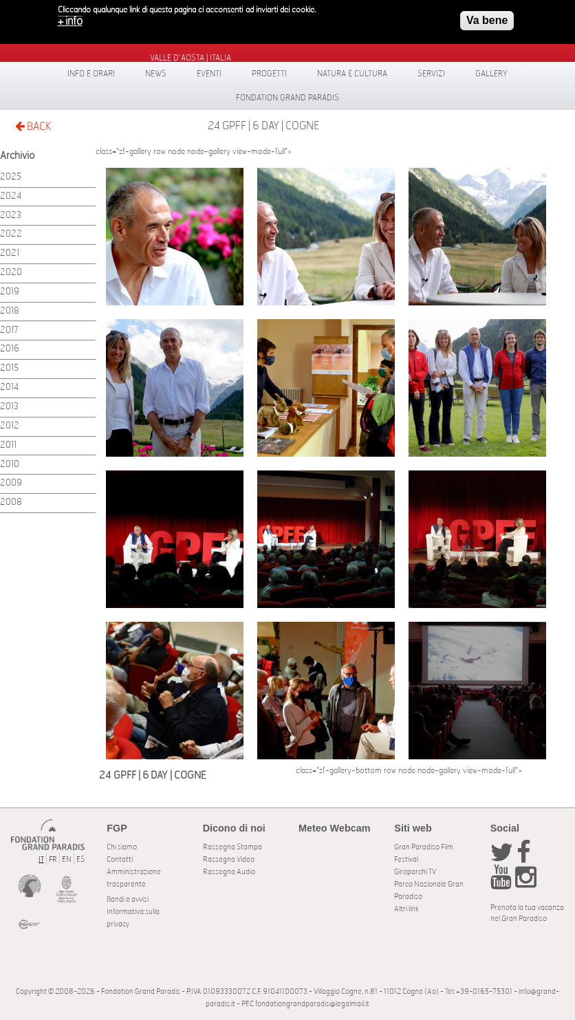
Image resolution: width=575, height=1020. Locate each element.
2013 (9, 406)
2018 (9, 311)
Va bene (487, 17)
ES (80, 859)
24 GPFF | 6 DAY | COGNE (263, 125)
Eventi (209, 73)
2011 (8, 445)
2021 (9, 253)
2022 (11, 234)
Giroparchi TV (415, 872)
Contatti (120, 859)
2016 (9, 349)
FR (53, 859)
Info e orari (91, 73)
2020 (11, 272)
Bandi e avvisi (128, 899)
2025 (10, 177)
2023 (10, 215)
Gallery (491, 73)
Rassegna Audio (229, 872)
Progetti (269, 73)
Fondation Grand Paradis (287, 98)
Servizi (431, 73)
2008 (11, 502)
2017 (9, 330)
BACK (33, 126)
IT (41, 859)
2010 (9, 464)
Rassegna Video (228, 859)
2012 (9, 426)
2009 (11, 483)
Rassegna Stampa (232, 847)
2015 (9, 368)
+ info (70, 17)
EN (67, 859)
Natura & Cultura (352, 73)
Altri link (406, 909)
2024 (10, 196)
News (155, 73)
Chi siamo (122, 847)
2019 (9, 291)
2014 (9, 387)
